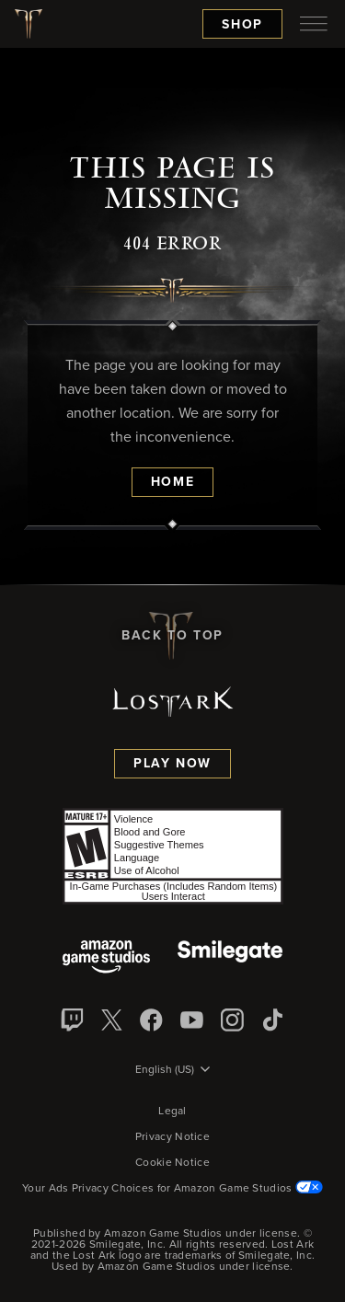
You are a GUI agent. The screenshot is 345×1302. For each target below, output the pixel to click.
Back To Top (172, 636)
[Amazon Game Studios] (106, 958)
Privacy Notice (172, 1137)
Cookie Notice (172, 1163)
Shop (242, 24)
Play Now (172, 763)
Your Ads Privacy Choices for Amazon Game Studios (172, 1188)
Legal (172, 1111)
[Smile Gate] (230, 958)
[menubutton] (313, 24)
